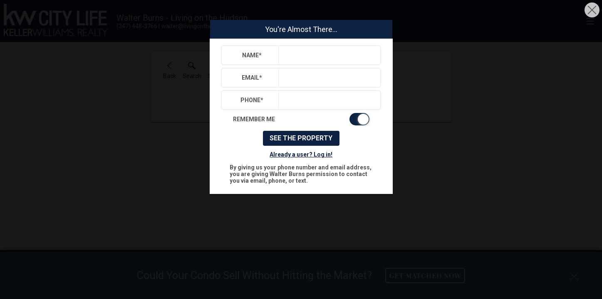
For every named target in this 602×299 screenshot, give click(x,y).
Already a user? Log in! (301, 154)
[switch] (301, 119)
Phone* (251, 100)
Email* (252, 77)
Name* (252, 55)
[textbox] (327, 55)
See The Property (301, 138)
